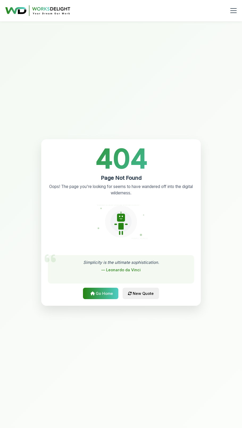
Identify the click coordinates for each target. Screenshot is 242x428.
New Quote (141, 293)
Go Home (101, 293)
